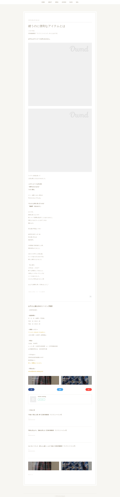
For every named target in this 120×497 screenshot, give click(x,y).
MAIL (77, 2)
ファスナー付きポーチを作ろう (36, 332)
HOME (43, 2)
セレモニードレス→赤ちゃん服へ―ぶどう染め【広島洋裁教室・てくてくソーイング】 (52, 446)
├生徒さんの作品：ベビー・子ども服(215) (36, 291)
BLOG (71, 2)
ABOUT (50, 2)
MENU (56, 2)
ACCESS (64, 2)
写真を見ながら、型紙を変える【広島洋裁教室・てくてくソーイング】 (47, 430)
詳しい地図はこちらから (35, 363)
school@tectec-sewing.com (35, 371)
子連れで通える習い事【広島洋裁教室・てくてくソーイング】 (45, 414)
